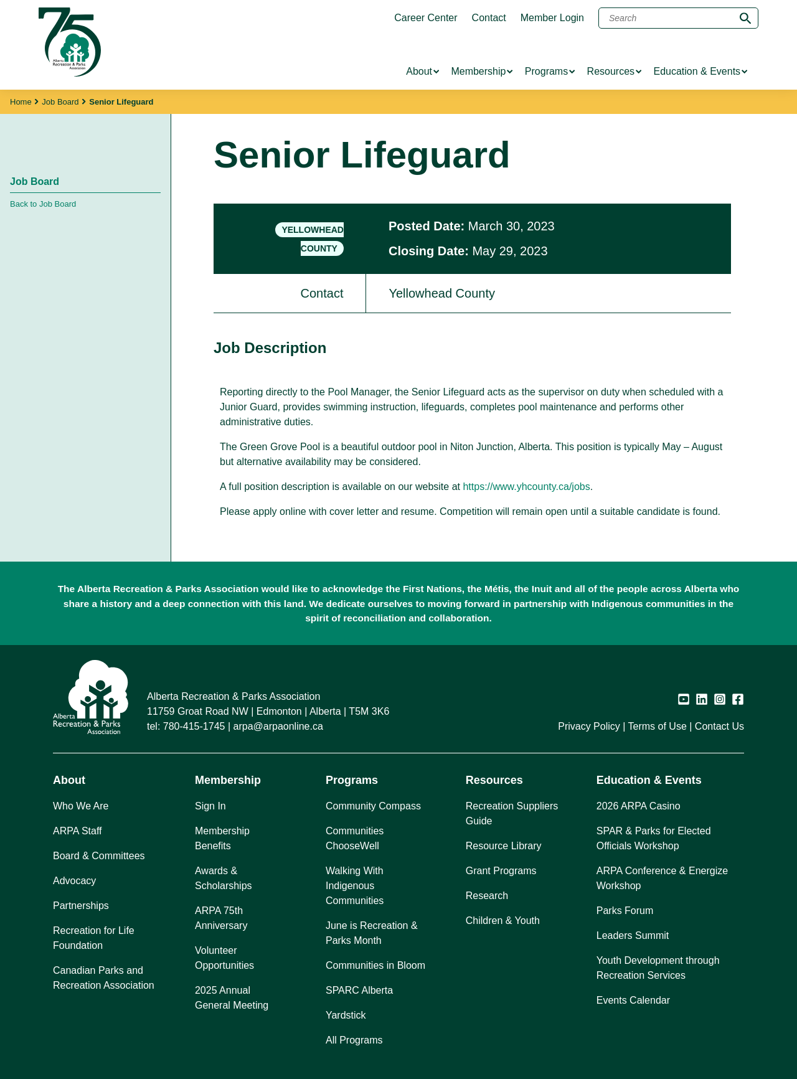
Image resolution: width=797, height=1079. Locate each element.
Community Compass (373, 806)
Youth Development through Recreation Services (658, 968)
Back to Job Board (43, 204)
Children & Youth (503, 920)
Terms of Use (657, 726)
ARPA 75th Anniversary (221, 918)
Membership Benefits (222, 838)
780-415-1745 (194, 726)
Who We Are (81, 806)
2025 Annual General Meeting (231, 998)
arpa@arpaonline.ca (278, 726)
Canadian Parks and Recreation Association (103, 978)
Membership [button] (228, 780)
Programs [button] (352, 780)
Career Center (425, 18)
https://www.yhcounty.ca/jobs (526, 486)
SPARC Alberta (359, 990)
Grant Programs (501, 870)
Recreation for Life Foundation (93, 938)
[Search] (678, 18)
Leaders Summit (633, 935)
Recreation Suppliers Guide (512, 813)
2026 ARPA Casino (639, 806)
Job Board (60, 101)
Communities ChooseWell (355, 838)
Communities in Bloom (375, 965)
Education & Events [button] (649, 780)
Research (487, 895)
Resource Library (504, 846)
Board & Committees (99, 855)
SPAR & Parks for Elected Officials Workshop (654, 838)
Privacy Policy (589, 726)
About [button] (69, 780)
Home (21, 101)
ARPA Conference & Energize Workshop (662, 878)
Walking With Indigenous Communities (355, 885)
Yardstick (346, 1015)
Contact (489, 18)
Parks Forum (625, 910)
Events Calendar (633, 1000)
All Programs (354, 1040)
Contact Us (719, 726)
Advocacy (74, 880)
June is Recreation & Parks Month (372, 933)
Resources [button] (494, 780)
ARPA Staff (77, 831)
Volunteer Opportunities (224, 958)
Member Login (552, 18)
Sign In (210, 806)
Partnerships (81, 905)
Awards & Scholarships (223, 878)
